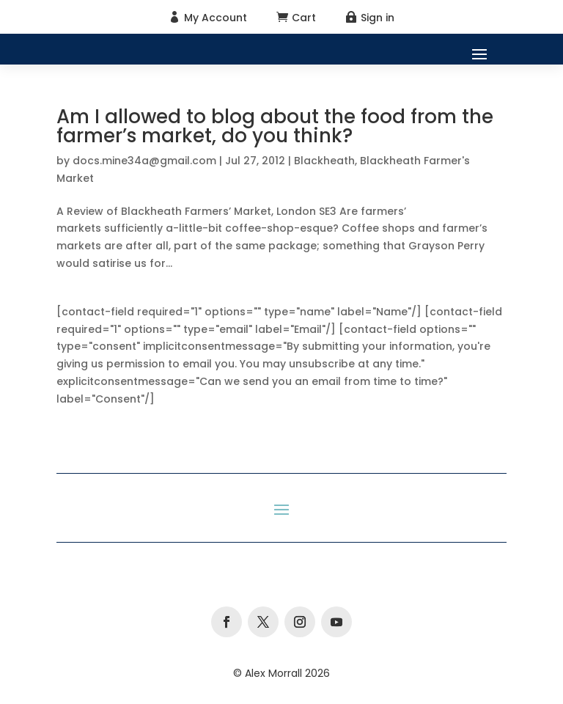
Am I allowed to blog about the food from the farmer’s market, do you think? (274, 126)
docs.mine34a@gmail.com (144, 160)
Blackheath (324, 160)
